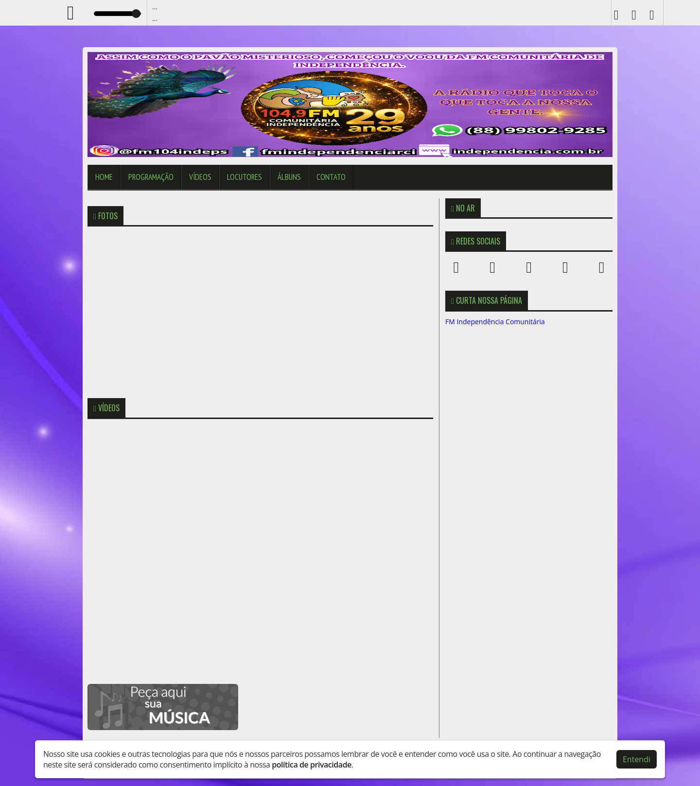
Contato (331, 177)
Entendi (636, 759)
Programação (151, 177)
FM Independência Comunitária (495, 321)
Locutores (244, 177)
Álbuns (289, 177)
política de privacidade (311, 764)
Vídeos (200, 177)
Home (104, 177)
